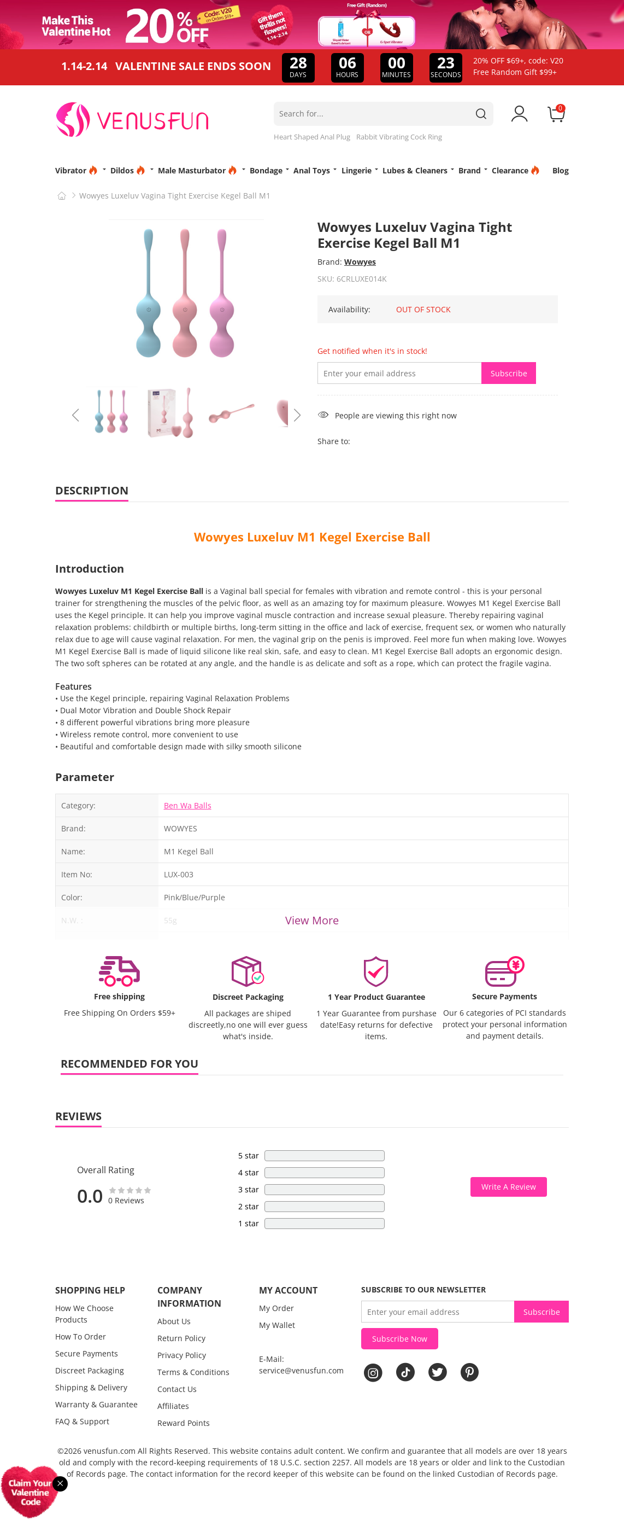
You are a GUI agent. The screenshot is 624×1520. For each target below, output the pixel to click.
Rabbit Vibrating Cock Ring (399, 137)
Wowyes (360, 262)
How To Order (80, 1336)
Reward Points (183, 1423)
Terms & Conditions (193, 1372)
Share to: (333, 441)
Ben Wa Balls (187, 805)
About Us (174, 1321)
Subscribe (509, 373)
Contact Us (177, 1389)
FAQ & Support (82, 1421)
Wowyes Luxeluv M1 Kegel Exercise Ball (312, 536)
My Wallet (277, 1325)
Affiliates (173, 1406)
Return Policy (181, 1338)
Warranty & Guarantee (96, 1404)
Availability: (349, 309)
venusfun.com (110, 1451)
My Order (276, 1308)
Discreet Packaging (89, 1370)
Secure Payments (86, 1353)
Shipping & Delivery (91, 1387)
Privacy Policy (181, 1355)
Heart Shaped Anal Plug (312, 137)
